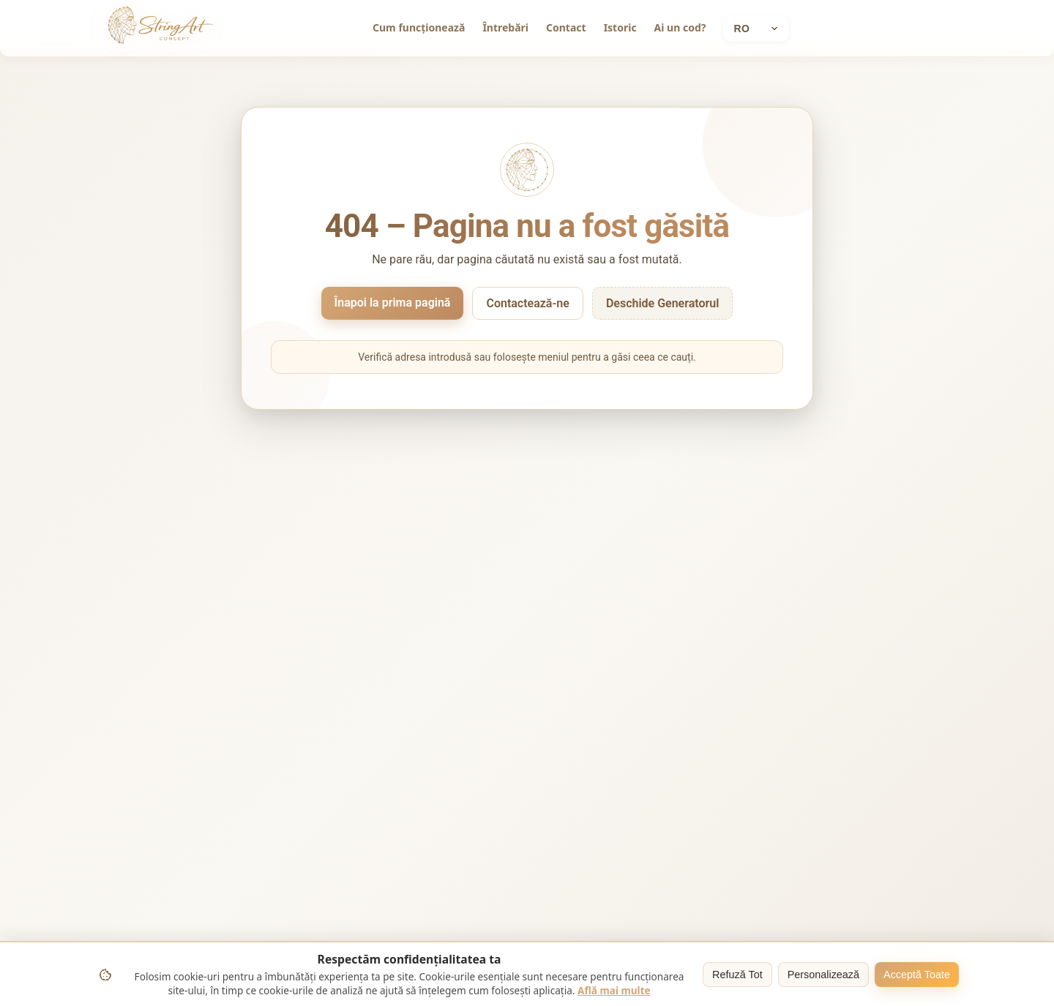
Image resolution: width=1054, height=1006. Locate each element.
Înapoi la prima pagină (392, 302)
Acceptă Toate (916, 974)
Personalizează (823, 974)
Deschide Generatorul (663, 303)
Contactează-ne (527, 303)
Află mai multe (614, 990)
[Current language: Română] (756, 28)
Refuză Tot (737, 974)
